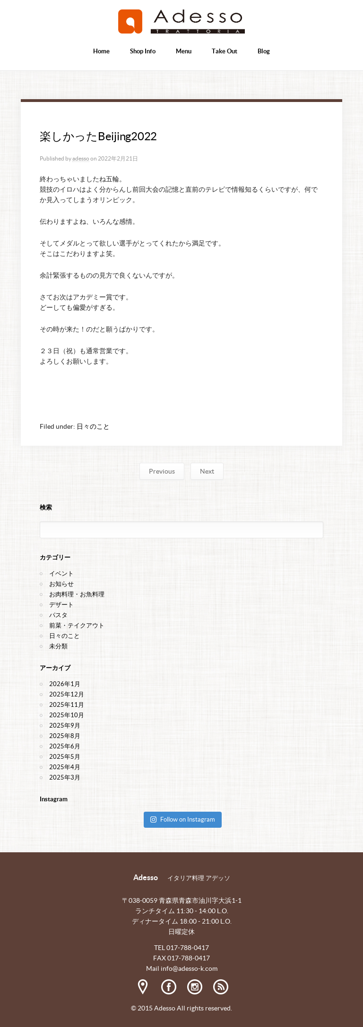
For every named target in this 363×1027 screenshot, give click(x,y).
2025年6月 (64, 746)
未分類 (58, 646)
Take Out (224, 51)
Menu (183, 51)
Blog (264, 51)
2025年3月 (64, 777)
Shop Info (143, 51)
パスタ (58, 615)
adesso (80, 158)
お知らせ (61, 583)
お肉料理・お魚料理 (76, 594)
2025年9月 (64, 725)
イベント (61, 573)
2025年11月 (66, 704)
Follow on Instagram (182, 819)
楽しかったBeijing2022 (98, 136)
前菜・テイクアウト (76, 625)
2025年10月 (66, 715)
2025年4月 (64, 767)
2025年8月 (64, 735)
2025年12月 (66, 694)
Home (101, 51)
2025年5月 (64, 756)
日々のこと (93, 426)
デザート (61, 604)
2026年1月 (64, 683)
